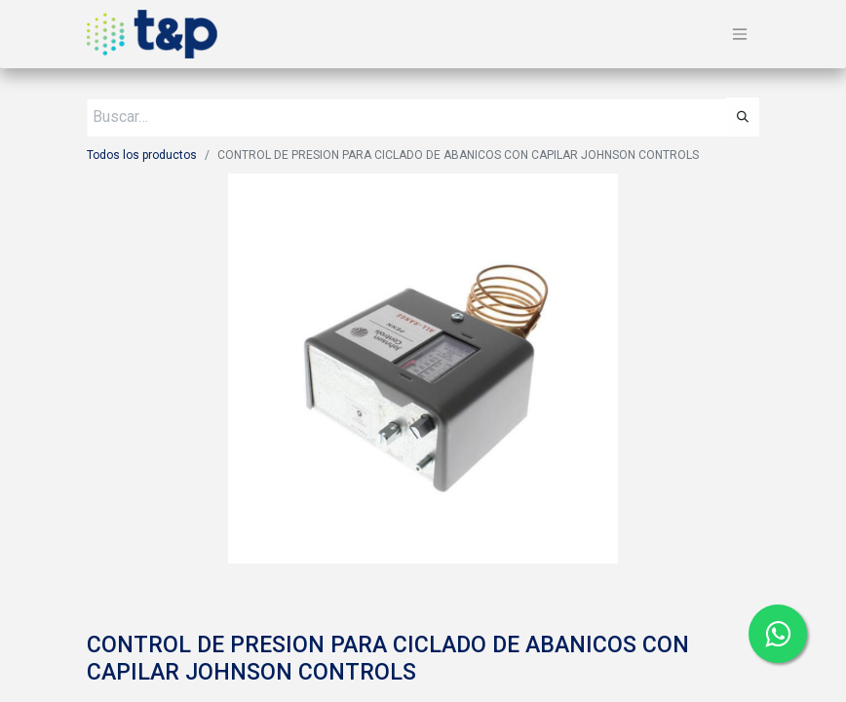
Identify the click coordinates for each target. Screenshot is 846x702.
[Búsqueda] (742, 117)
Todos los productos (142, 155)
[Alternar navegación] (739, 35)
